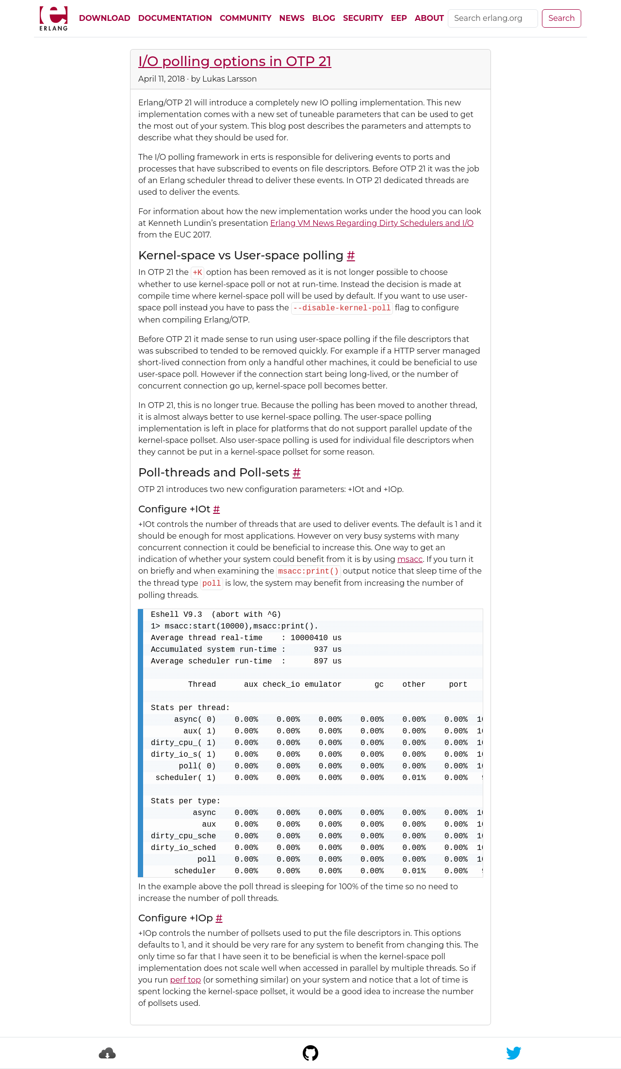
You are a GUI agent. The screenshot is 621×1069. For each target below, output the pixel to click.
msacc (410, 559)
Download (105, 18)
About (429, 18)
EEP (399, 18)
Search (561, 18)
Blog (324, 18)
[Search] (493, 18)
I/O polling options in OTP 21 (234, 61)
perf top (185, 979)
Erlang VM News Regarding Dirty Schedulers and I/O (372, 223)
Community (245, 18)
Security (363, 18)
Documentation (175, 18)
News (292, 18)
